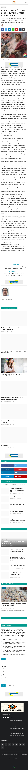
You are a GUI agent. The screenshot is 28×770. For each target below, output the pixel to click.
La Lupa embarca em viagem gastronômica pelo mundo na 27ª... (17, 559)
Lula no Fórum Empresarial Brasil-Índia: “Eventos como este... (17, 490)
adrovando (5, 25)
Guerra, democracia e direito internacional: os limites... (16, 721)
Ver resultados (10, 659)
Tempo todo (22, 484)
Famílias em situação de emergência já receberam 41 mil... (13, 604)
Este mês (14, 484)
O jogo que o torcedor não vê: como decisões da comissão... (18, 519)
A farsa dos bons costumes (17, 504)
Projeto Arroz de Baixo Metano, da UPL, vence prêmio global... (13, 351)
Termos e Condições (13, 759)
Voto (3, 659)
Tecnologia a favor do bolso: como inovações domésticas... (14, 444)
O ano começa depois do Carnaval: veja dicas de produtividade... (13, 375)
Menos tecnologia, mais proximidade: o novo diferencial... (13, 421)
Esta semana (5, 484)
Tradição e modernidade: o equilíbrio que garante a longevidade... (12, 328)
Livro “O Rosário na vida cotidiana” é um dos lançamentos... (16, 574)
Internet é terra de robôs (16, 497)
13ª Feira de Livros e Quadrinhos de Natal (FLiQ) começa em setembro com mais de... (14, 267)
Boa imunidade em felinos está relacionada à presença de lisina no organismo (14, 274)
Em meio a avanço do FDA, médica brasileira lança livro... (17, 550)
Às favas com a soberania (16, 511)
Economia (4, 7)
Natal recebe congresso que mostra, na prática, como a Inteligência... (12, 398)
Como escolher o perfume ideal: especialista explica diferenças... (17, 727)
